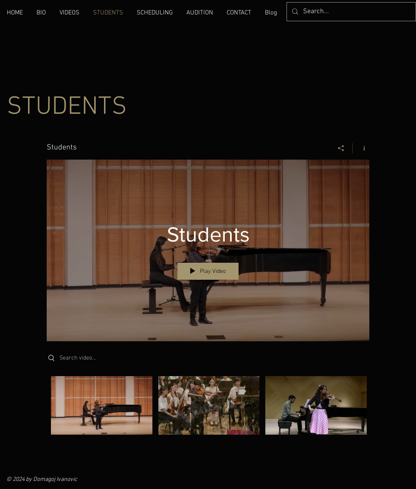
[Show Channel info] (361, 148)
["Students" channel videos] (208, 411)
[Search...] (350, 12)
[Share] (341, 148)
